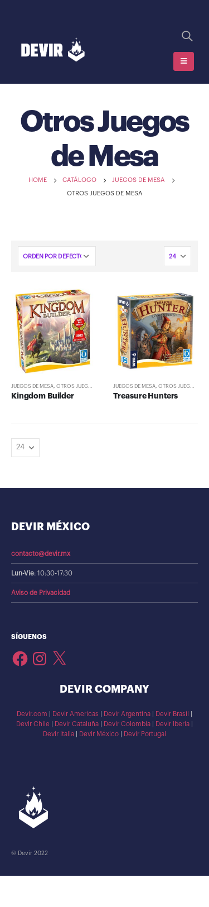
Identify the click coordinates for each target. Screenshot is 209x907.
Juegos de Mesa (32, 386)
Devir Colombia (127, 724)
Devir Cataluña (77, 724)
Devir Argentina (127, 714)
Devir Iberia (172, 724)
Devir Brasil (172, 714)
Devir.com (32, 714)
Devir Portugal (145, 734)
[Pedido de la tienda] (57, 256)
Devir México (99, 734)
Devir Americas (75, 714)
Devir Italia (58, 734)
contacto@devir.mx (40, 553)
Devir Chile (33, 724)
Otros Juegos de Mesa (87, 386)
